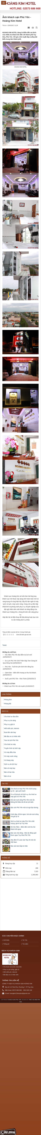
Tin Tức (24, 940)
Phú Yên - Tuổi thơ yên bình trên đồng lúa (19, 667)
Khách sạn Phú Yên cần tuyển (14, 686)
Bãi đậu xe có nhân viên (12, 736)
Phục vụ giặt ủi (9, 724)
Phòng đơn (8, 700)
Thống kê (6, 944)
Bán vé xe (7, 776)
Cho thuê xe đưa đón (11, 716)
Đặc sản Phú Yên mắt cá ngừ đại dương (24, 807)
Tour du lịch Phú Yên (11, 740)
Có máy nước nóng (10, 756)
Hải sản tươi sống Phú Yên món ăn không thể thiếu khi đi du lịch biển (23, 801)
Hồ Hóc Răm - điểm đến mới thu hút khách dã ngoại (23, 828)
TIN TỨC (5, 784)
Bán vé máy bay (9, 768)
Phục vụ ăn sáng (10, 720)
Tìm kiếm (25, 944)
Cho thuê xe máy (10, 744)
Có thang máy (9, 760)
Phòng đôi (7, 703)
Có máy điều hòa (10, 752)
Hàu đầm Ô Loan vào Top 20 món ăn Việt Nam (23, 841)
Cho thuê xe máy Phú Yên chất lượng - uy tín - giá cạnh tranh (24, 790)
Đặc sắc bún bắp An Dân (19, 846)
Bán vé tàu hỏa (9, 772)
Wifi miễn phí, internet (11, 728)
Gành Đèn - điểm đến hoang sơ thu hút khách (20, 673)
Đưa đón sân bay (10, 732)
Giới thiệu (6, 940)
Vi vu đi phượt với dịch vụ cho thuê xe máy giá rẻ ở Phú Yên (24, 795)
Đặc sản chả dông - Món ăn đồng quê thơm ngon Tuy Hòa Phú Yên (23, 834)
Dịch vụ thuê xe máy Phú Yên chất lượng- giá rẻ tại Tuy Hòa (22, 822)
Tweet (4, 645)
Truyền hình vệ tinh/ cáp (12, 748)
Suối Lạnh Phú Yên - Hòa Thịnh (16, 679)
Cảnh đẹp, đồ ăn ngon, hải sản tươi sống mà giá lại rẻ (25, 815)
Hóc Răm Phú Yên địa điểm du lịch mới (18, 655)
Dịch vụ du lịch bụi (10, 764)
